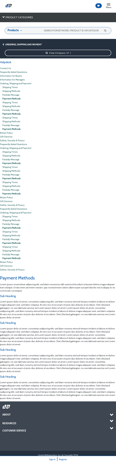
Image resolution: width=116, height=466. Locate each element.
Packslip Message (10, 94)
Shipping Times (10, 87)
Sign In (52, 459)
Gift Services (6, 136)
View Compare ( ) (58, 52)
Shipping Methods (11, 91)
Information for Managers (12, 79)
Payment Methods (11, 98)
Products (13, 30)
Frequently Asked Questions (13, 72)
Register (63, 459)
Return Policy (6, 132)
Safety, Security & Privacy (12, 140)
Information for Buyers (11, 75)
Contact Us (5, 68)
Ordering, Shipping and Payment (21, 44)
